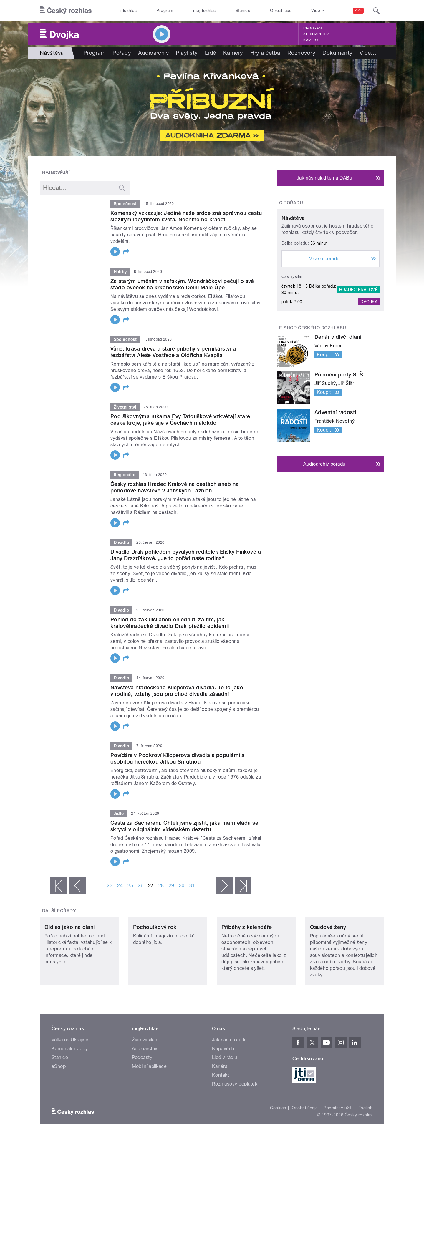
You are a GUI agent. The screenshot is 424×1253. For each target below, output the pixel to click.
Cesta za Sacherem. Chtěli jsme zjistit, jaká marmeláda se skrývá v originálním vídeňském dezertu (184, 826)
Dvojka (368, 356)
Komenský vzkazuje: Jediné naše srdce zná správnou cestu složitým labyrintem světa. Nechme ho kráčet (186, 216)
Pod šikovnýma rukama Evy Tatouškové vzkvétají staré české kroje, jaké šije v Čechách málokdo (180, 419)
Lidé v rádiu (224, 1096)
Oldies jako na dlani (69, 966)
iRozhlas (128, 10)
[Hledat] (376, 10)
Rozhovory (301, 52)
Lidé (210, 52)
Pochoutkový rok (155, 966)
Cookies (278, 1147)
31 (192, 885)
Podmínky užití (338, 1147)
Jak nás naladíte (229, 1079)
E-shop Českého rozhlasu (312, 383)
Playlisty (187, 52)
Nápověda (223, 1088)
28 (161, 885)
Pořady (121, 52)
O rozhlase (281, 10)
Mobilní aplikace (149, 1105)
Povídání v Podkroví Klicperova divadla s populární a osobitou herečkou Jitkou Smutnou (177, 758)
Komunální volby (70, 1088)
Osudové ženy (328, 966)
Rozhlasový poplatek (234, 1123)
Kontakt (220, 1114)
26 (140, 885)
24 (120, 885)
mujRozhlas (204, 10)
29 (171, 885)
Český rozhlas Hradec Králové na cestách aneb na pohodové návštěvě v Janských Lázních (174, 487)
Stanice (243, 10)
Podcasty (142, 1096)
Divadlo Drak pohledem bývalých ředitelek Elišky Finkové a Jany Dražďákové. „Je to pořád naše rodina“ (185, 555)
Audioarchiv (316, 34)
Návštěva (293, 273)
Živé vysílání (145, 1079)
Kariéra (219, 1105)
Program (164, 10)
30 (182, 885)
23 (109, 885)
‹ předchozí (77, 885)
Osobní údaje (305, 1147)
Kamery (311, 40)
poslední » (243, 885)
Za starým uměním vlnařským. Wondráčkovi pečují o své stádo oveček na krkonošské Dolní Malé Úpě (182, 284)
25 (130, 885)
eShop (59, 1105)
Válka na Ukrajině (70, 1079)
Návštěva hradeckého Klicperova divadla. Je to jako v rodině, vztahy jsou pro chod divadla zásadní (176, 690)
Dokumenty (337, 52)
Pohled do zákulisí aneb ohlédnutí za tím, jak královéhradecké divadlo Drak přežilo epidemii (169, 622)
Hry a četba (265, 52)
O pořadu (291, 202)
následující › (224, 885)
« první (58, 885)
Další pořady (59, 910)
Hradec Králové (358, 344)
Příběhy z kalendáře (246, 966)
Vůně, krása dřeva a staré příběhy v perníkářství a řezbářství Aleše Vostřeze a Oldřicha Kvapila (173, 352)
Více (368, 52)
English (365, 1147)
